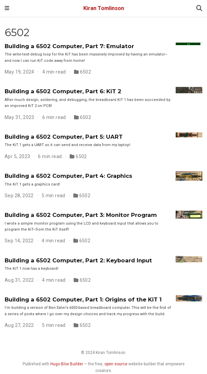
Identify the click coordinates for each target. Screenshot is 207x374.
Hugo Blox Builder (66, 364)
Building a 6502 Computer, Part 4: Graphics (68, 175)
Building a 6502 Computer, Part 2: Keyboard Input (78, 260)
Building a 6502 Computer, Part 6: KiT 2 (63, 91)
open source (115, 364)
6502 (85, 72)
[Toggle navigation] (7, 8)
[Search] (199, 8)
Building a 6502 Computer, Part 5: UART (64, 136)
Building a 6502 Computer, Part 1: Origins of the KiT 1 (83, 299)
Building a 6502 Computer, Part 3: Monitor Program (81, 215)
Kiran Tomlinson (103, 8)
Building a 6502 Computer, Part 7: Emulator (69, 46)
